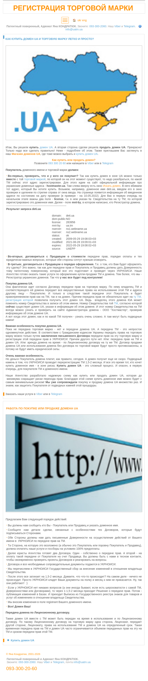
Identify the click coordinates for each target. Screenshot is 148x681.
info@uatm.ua (73, 29)
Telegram (129, 26)
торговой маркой (34, 179)
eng (84, 20)
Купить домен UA (22, 640)
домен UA (46, 147)
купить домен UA (87, 153)
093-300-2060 (97, 26)
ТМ (116, 303)
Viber (117, 26)
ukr (79, 20)
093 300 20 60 (57, 163)
